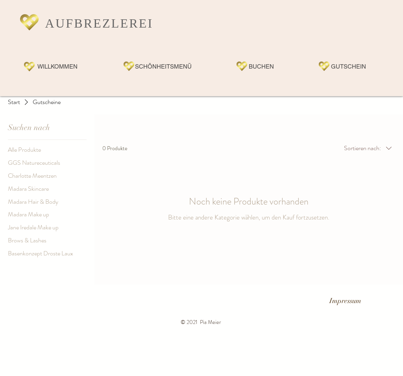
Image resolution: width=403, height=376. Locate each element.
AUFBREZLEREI (99, 23)
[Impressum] (345, 301)
